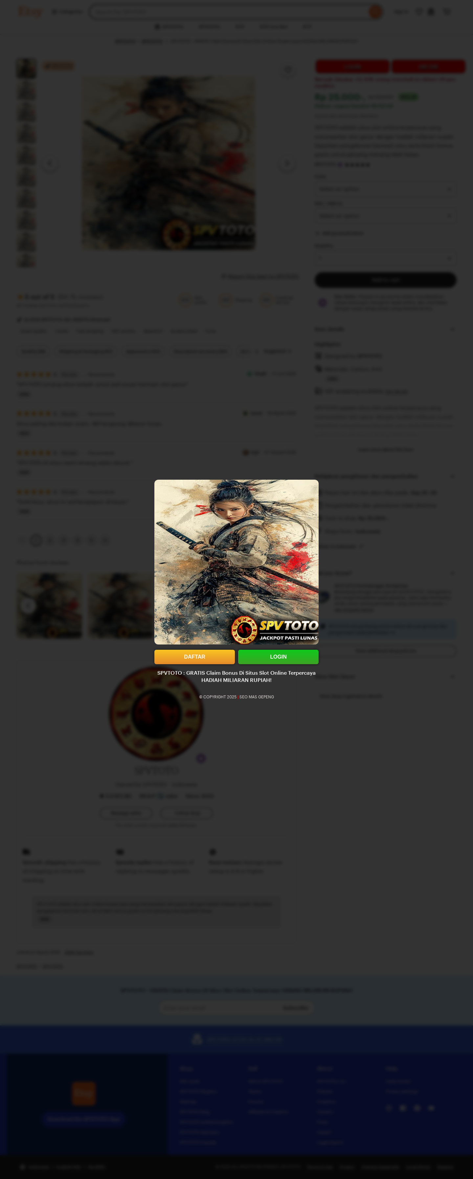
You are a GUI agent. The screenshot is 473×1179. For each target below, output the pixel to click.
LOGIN (278, 657)
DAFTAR (194, 657)
